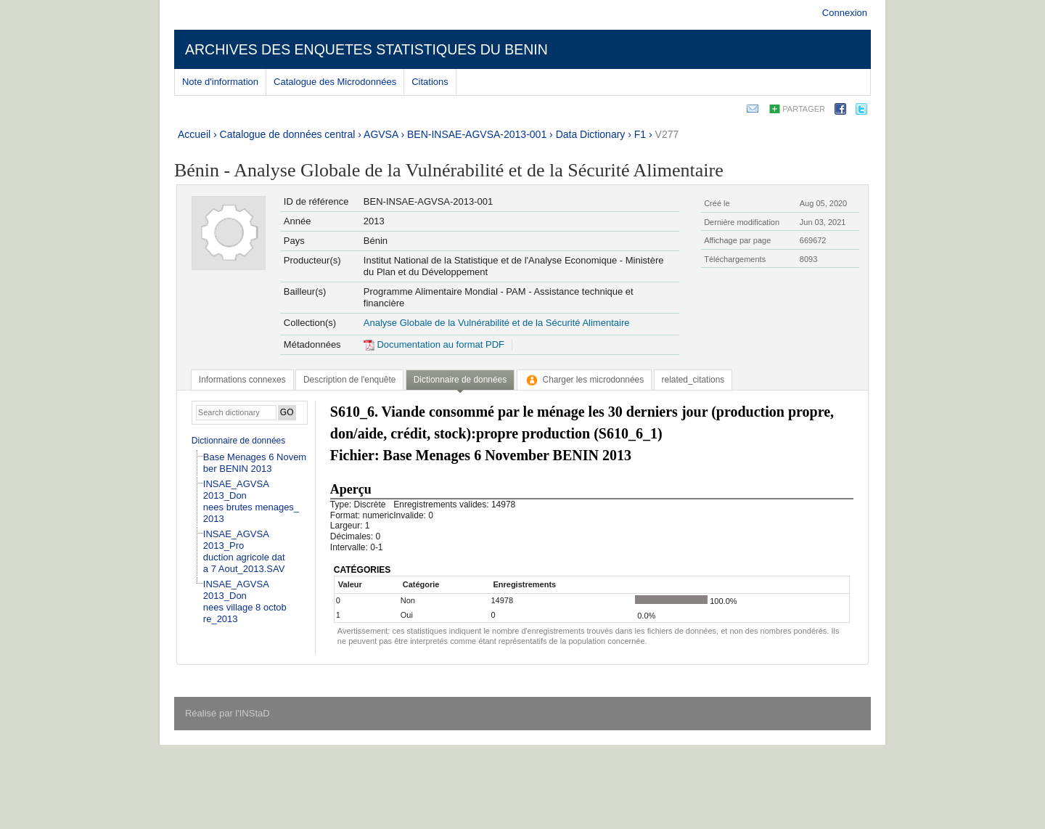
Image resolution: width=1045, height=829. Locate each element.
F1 (640, 134)
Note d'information (220, 81)
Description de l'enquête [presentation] (349, 380)
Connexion (844, 12)
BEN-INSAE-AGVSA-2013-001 (476, 134)
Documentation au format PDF (434, 344)
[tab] (242, 379)
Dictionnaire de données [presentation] (460, 380)
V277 (667, 134)
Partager (803, 109)
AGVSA (381, 134)
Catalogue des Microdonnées (335, 81)
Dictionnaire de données (238, 441)
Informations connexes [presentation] (242, 380)
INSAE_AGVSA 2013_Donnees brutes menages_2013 (251, 501)
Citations (429, 81)
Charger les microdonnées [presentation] (584, 379)
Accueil (194, 134)
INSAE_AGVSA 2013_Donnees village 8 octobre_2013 (245, 601)
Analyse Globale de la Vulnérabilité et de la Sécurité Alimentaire (497, 322)
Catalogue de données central (288, 134)
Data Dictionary (591, 134)
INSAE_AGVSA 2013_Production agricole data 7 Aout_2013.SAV (244, 551)
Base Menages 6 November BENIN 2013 (254, 463)
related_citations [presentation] (693, 380)
